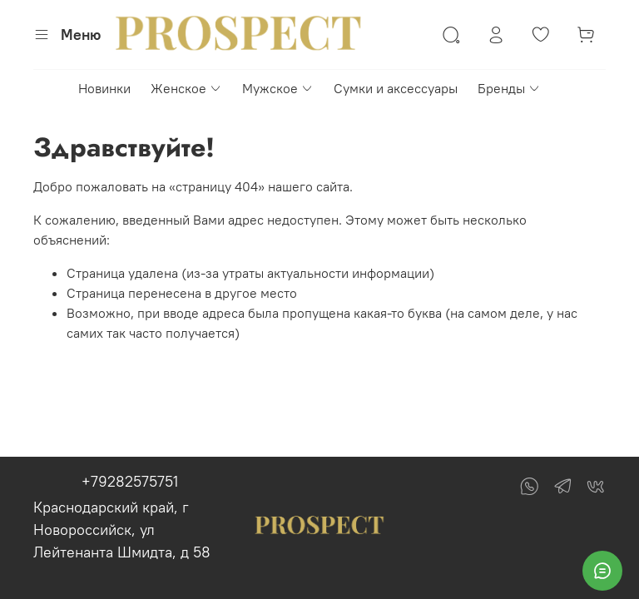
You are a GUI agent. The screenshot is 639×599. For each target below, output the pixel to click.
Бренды (509, 88)
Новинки (104, 88)
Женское (186, 88)
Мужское (278, 88)
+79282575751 (130, 481)
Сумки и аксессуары (396, 88)
